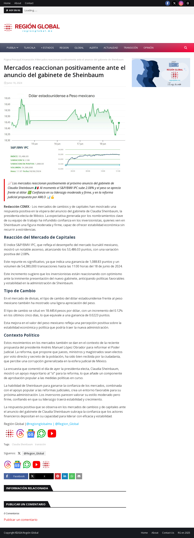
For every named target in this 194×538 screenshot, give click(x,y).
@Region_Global (34, 453)
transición (28, 59)
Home (7, 3)
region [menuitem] (64, 47)
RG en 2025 (184, 532)
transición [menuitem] (131, 47)
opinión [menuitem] (149, 47)
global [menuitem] (79, 47)
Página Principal (12, 59)
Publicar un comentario (20, 520)
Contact (29, 3)
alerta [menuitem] (93, 47)
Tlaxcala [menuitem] (29, 47)
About (17, 3)
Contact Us (168, 532)
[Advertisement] (163, 117)
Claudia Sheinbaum (22, 444)
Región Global (30, 532)
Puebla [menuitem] (11, 47)
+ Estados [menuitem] (47, 47)
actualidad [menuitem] (111, 47)
